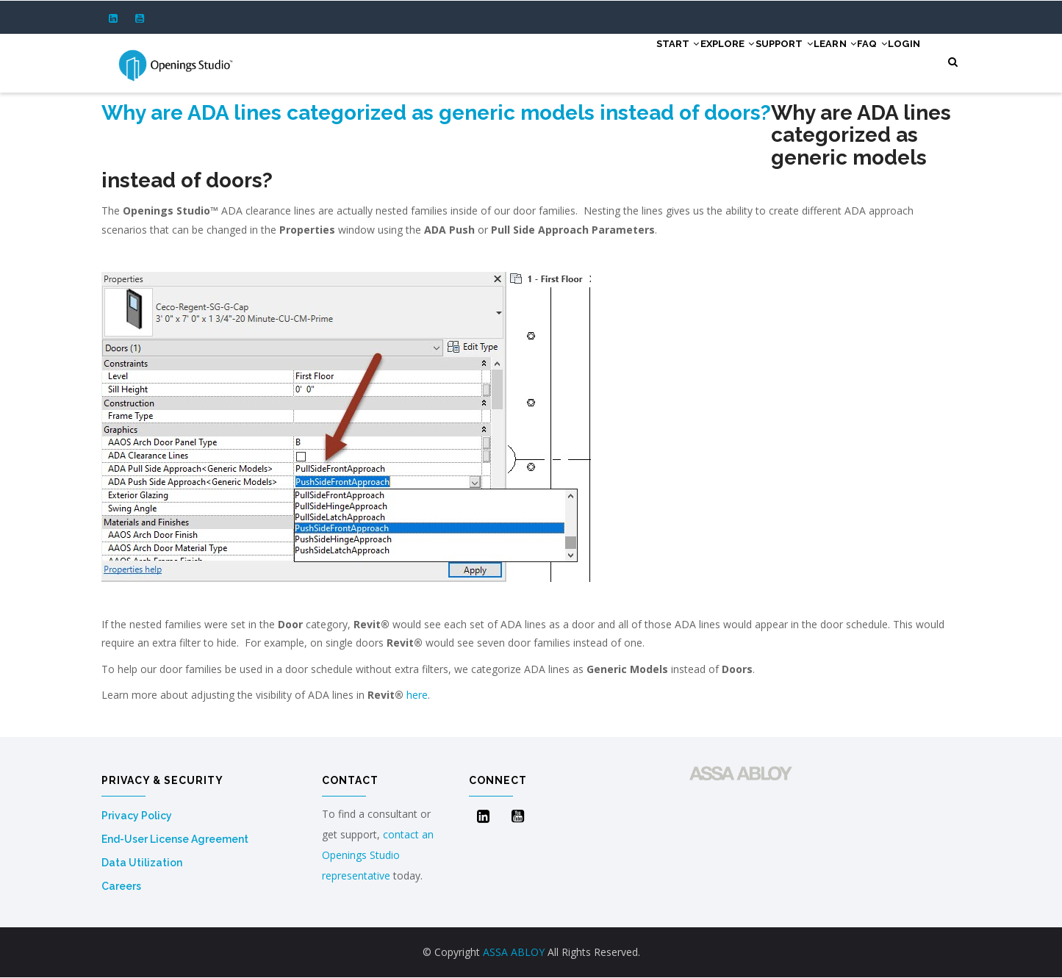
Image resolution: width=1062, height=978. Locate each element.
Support (736, 60)
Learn (800, 60)
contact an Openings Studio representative (378, 854)
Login (897, 60)
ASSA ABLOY (514, 952)
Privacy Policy (136, 815)
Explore (665, 60)
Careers (121, 886)
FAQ (852, 60)
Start (602, 60)
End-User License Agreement (174, 839)
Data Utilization (141, 863)
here (417, 695)
